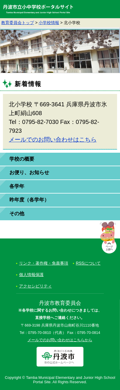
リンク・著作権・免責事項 (43, 263)
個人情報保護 (31, 274)
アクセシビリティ (35, 286)
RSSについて (88, 263)
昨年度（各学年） (29, 200)
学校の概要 (21, 159)
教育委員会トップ (17, 22)
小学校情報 (49, 22)
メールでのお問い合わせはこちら (53, 139)
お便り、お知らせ (29, 172)
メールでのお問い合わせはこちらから (60, 340)
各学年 (16, 186)
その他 (16, 213)
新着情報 (28, 83)
